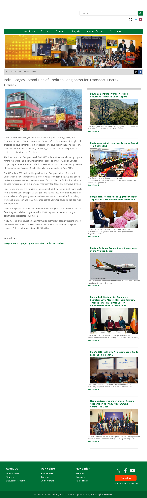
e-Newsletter (47, 473)
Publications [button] (116, 31)
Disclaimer (80, 477)
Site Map (80, 473)
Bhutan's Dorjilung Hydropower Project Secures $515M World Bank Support (110, 95)
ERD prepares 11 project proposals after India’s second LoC (34, 243)
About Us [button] (29, 31)
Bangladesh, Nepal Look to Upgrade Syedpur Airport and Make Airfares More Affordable (113, 198)
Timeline (45, 477)
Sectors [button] (45, 31)
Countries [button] (61, 31)
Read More (93, 131)
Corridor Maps (47, 480)
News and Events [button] (95, 31)
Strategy (10, 477)
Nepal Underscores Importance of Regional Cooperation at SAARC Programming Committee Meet (112, 404)
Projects (76, 31)
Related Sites (82, 480)
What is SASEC (13, 473)
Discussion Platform (15, 480)
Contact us (126, 478)
